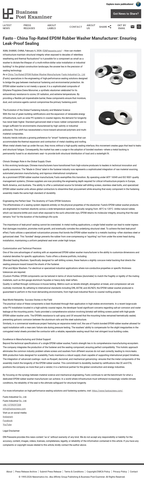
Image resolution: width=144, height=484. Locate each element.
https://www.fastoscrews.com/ (107, 390)
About (9, 471)
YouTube (7, 424)
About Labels (51, 27)
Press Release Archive (26, 471)
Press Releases (29, 27)
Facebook (8, 420)
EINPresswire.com (52, 50)
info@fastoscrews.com (14, 408)
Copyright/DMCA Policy (98, 471)
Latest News (7, 27)
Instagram (8, 416)
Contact (75, 26)
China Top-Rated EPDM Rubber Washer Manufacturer (34, 74)
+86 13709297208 (12, 405)
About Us (91, 27)
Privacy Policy (120, 471)
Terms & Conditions (74, 471)
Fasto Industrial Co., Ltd (73, 74)
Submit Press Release (50, 471)
